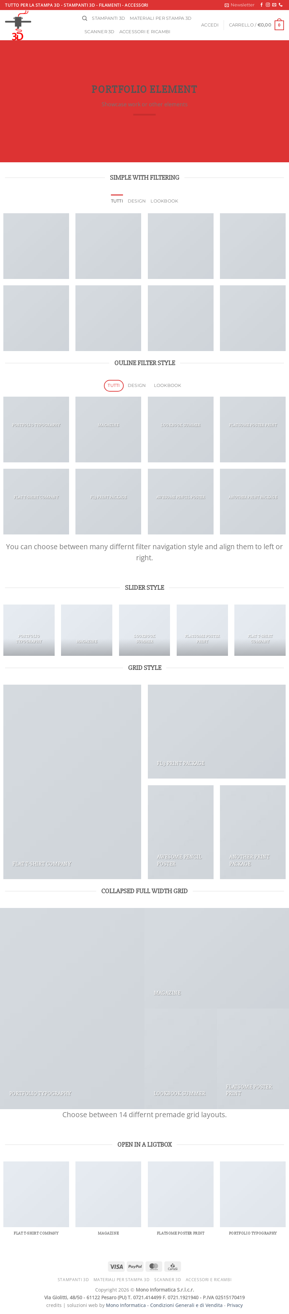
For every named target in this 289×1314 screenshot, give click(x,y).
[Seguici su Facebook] (261, 5)
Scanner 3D (99, 31)
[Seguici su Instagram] (268, 5)
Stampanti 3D (108, 18)
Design (137, 201)
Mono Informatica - (128, 1305)
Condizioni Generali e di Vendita (186, 1305)
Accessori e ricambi (145, 31)
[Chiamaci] (281, 5)
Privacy (235, 1305)
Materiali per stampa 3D (160, 18)
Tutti (117, 201)
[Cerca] (84, 18)
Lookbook (164, 201)
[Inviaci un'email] (274, 5)
